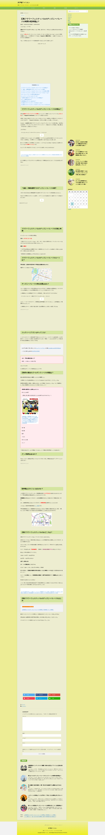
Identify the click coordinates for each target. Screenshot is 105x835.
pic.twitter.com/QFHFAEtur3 (54, 348)
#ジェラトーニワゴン (40, 348)
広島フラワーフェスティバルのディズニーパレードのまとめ (35, 104)
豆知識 (65, 8)
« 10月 (69, 209)
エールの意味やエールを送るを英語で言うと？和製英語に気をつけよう (81, 153)
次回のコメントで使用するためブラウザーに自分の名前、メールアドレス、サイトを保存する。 (41, 750)
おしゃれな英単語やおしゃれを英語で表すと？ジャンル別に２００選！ (81, 182)
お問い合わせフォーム (49, 824)
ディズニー (24, 706)
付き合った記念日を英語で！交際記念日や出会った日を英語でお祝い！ (81, 143)
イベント (22, 8)
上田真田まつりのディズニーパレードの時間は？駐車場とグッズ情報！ (38, 609)
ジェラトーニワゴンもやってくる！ (29, 96)
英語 (55, 8)
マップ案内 (37, 505)
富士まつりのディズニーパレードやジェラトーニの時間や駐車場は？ (44, 775)
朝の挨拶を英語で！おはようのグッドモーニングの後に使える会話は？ (81, 173)
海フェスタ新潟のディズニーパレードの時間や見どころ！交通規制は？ (45, 805)
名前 (23, 733)
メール (24, 738)
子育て (44, 8)
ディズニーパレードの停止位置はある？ (30, 94)
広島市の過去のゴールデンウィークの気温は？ (32, 97)
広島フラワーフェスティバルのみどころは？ (32, 102)
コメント (24, 716)
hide (38, 85)
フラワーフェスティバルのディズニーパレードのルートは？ (35, 92)
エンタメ (33, 8)
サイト (23, 743)
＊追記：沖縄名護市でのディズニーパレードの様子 (33, 89)
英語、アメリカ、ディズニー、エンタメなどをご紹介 (52, 830)
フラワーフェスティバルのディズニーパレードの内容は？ (34, 87)
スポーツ (76, 8)
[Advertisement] (41, 55)
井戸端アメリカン (24, 2)
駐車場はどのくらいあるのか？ (28, 101)
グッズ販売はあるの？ (26, 99)
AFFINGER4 (65, 832)
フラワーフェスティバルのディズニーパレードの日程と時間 (35, 91)
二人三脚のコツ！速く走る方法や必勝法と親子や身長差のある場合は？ (40, 816)
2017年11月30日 (36, 351)
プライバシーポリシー (58, 824)
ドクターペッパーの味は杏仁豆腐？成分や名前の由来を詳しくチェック (81, 163)
